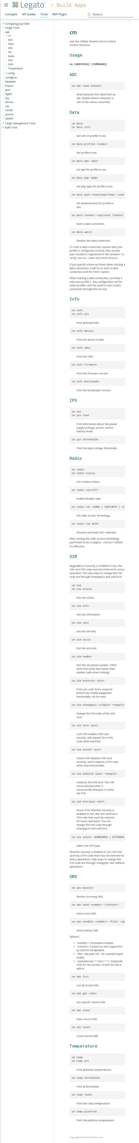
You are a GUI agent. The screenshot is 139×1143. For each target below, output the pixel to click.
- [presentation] (3, 27)
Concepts (11, 14)
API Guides (29, 14)
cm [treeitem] (9, 35)
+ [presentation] (3, 23)
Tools (44, 14)
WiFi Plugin (59, 14)
